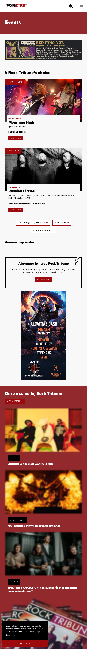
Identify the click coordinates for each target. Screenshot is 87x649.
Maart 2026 (60, 222)
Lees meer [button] (10, 635)
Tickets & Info (15, 138)
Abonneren (43, 279)
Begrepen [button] (25, 643)
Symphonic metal (42, 230)
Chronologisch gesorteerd (32, 222)
